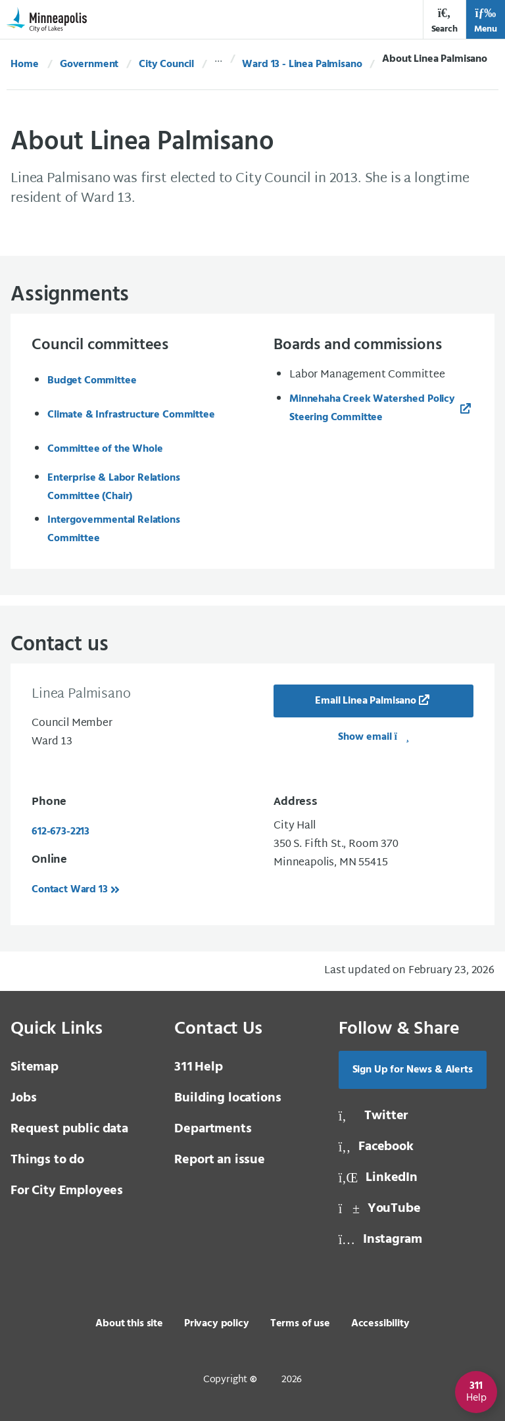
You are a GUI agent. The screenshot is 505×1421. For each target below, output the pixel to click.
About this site (129, 1323)
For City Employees (67, 1190)
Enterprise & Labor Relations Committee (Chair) (113, 487)
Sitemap (35, 1067)
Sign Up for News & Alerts (412, 1069)
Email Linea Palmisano (365, 701)
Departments (212, 1129)
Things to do (47, 1159)
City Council (166, 64)
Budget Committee (91, 380)
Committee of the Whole (104, 449)
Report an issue (219, 1159)
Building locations (227, 1098)
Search (444, 21)
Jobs (23, 1098)
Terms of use (300, 1323)
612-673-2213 (60, 831)
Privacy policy (216, 1323)
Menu (485, 21)
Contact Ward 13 (70, 889)
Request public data (69, 1129)
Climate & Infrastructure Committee (131, 414)
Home (24, 64)
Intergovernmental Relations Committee (113, 529)
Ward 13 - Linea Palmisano (302, 64)
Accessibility (380, 1323)
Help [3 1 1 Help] (198, 1067)
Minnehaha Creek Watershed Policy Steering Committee (372, 408)
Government (89, 64)
